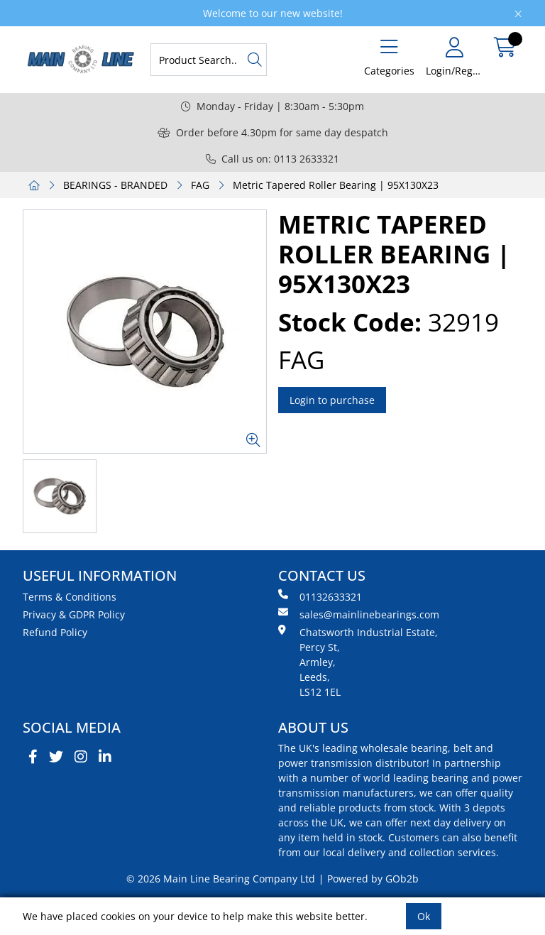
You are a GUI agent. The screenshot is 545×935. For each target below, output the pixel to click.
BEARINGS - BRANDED (115, 185)
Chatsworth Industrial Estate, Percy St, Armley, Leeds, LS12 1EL (358, 662)
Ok (423, 916)
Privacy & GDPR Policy (74, 614)
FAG (200, 185)
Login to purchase (332, 400)
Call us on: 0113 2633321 (272, 158)
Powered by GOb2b (373, 878)
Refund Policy (55, 632)
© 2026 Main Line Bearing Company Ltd (220, 878)
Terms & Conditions (69, 596)
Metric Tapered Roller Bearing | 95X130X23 (336, 185)
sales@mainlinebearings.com (358, 614)
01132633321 (320, 596)
